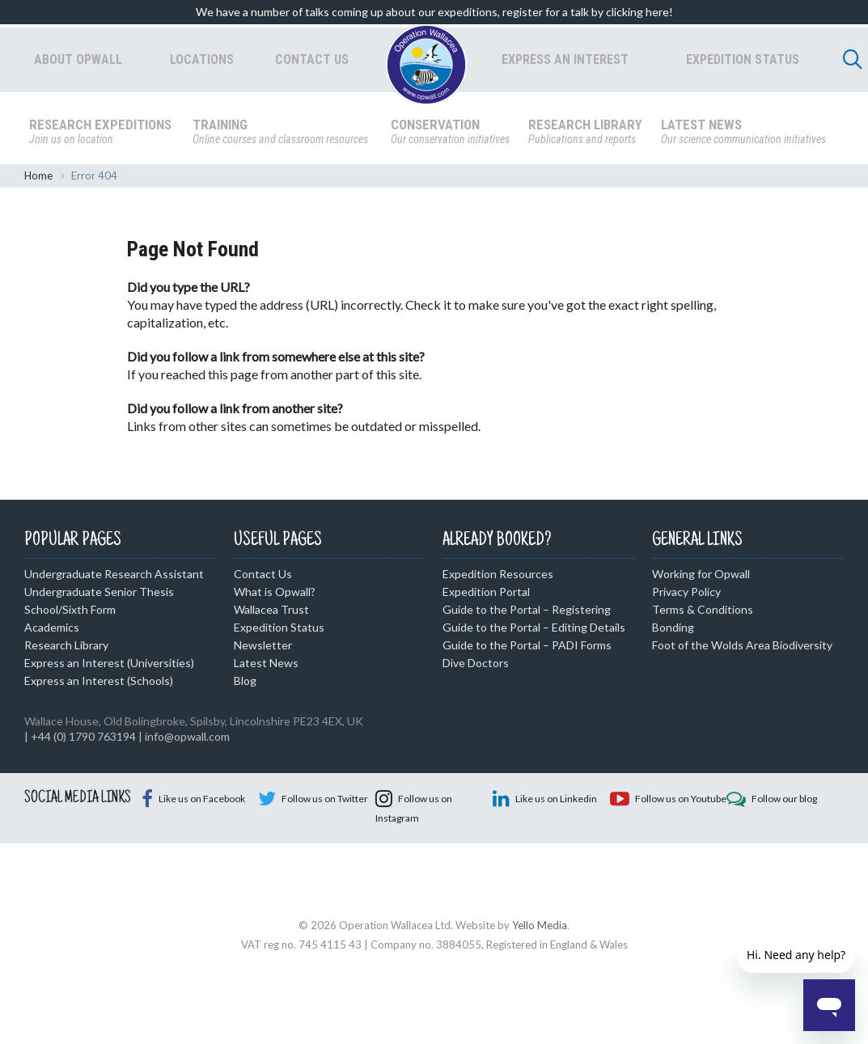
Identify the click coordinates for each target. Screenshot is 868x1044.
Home (38, 178)
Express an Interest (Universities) (109, 666)
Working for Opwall (701, 577)
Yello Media (539, 991)
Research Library (66, 648)
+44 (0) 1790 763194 (83, 739)
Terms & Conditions (702, 612)
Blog (245, 684)
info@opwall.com (187, 739)
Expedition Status (279, 630)
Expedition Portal (486, 595)
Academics (51, 630)
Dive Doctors (475, 666)
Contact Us (263, 577)
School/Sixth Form (70, 612)
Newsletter (263, 648)
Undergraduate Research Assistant (114, 577)
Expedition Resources (497, 577)
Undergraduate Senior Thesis (99, 595)
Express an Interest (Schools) (98, 684)
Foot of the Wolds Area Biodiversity (742, 648)
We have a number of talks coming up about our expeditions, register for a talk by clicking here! (434, 12)
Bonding (673, 630)
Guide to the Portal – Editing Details (533, 630)
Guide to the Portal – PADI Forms (527, 648)
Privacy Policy (686, 595)
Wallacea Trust (271, 612)
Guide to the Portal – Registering (526, 612)
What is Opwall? (274, 595)
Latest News (266, 666)
